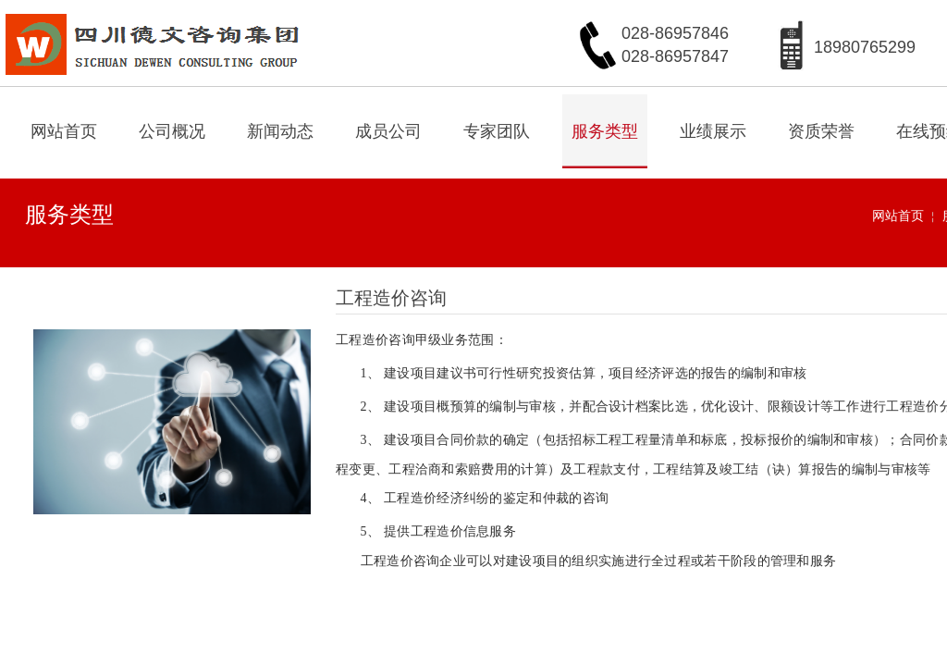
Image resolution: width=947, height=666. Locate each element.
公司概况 (172, 131)
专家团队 (496, 131)
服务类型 (605, 131)
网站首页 (64, 131)
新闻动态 (280, 131)
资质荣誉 (821, 131)
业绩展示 (713, 131)
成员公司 (388, 131)
